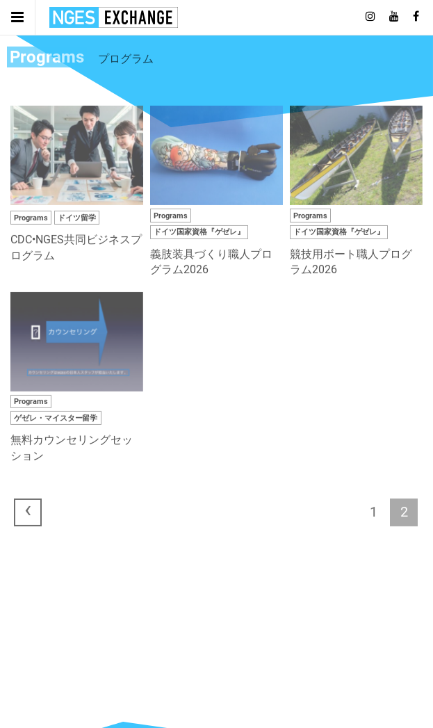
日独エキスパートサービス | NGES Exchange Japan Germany (113, 17)
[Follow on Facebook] (415, 16)
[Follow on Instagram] (370, 16)
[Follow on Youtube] (394, 16)
